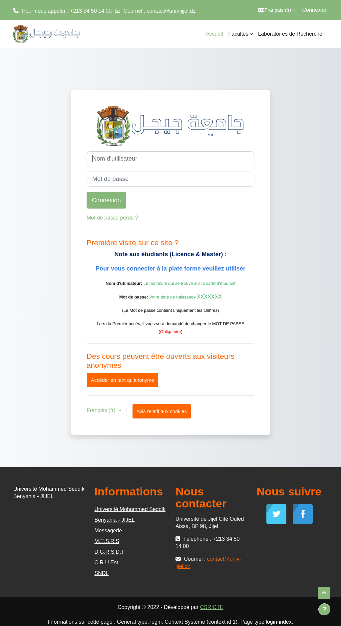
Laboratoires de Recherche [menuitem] (290, 34)
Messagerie (108, 530)
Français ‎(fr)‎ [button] (102, 410)
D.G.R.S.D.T (110, 552)
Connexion (315, 10)
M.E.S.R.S (107, 541)
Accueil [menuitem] (214, 34)
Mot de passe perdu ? (112, 218)
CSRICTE (211, 607)
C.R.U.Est (106, 562)
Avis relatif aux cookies (162, 411)
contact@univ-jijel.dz (171, 11)
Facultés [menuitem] (238, 34)
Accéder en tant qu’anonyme (122, 380)
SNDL (102, 573)
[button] (276, 10)
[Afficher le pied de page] (324, 609)
